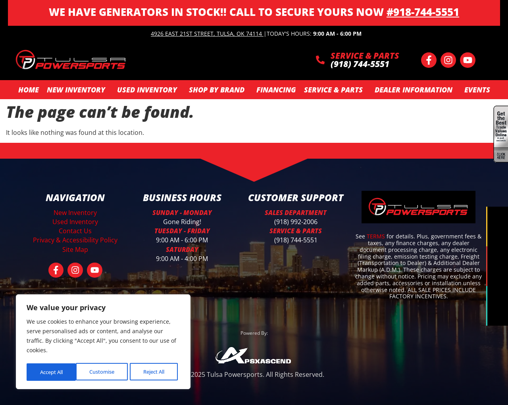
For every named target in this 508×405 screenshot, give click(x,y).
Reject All (104, 372)
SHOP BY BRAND (218, 89)
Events (477, 89)
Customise (52, 372)
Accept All (155, 372)
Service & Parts (335, 89)
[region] (103, 342)
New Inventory (78, 89)
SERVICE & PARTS (365, 55)
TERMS (377, 236)
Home (28, 89)
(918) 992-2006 (296, 221)
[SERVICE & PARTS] (320, 60)
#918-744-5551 (423, 12)
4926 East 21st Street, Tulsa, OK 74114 (206, 33)
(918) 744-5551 (296, 240)
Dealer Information (415, 89)
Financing (276, 89)
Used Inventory (149, 89)
